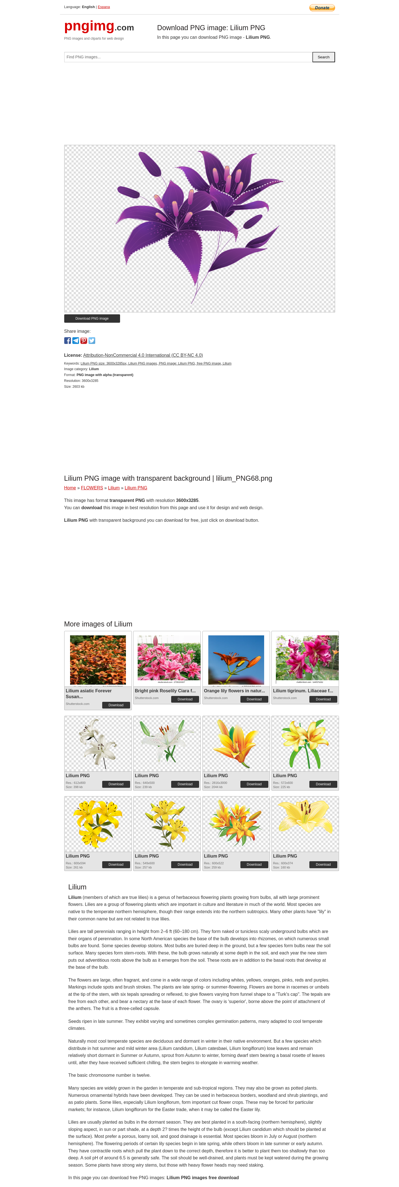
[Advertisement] (199, 106)
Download (116, 705)
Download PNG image (92, 318)
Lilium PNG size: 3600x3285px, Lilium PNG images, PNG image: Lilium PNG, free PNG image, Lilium (156, 363)
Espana (104, 7)
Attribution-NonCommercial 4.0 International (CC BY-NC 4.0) (143, 355)
